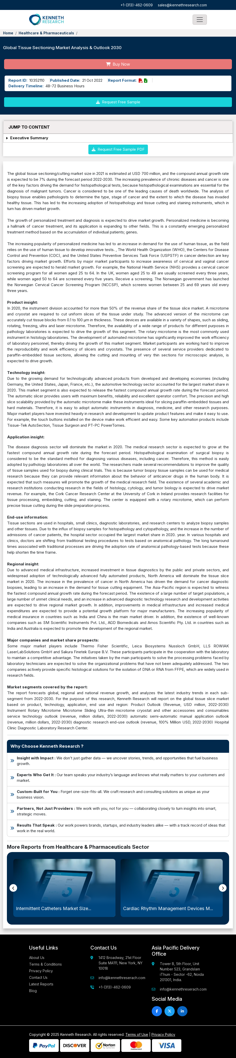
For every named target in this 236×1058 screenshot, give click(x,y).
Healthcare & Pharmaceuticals (46, 33)
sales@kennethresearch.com (182, 5)
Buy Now (118, 64)
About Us (36, 957)
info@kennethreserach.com (122, 978)
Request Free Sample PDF (118, 149)
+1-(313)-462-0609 (137, 5)
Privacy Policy (41, 971)
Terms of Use (136, 1034)
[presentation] (13, 888)
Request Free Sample (118, 102)
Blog (33, 991)
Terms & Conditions (45, 964)
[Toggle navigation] (200, 20)
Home (8, 33)
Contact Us (38, 977)
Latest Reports (41, 984)
